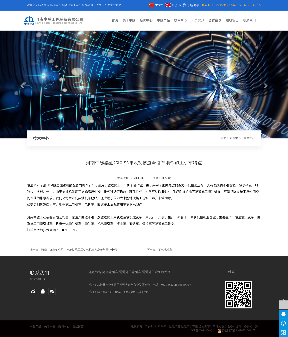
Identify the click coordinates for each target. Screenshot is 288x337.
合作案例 (215, 20)
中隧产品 (163, 20)
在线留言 (232, 20)
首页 (115, 20)
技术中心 (180, 20)
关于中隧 (129, 20)
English (173, 5)
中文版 (156, 5)
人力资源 (197, 20)
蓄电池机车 (165, 249)
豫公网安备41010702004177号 (238, 330)
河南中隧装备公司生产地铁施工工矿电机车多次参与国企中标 (79, 249)
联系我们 (249, 20)
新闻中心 (146, 20)
